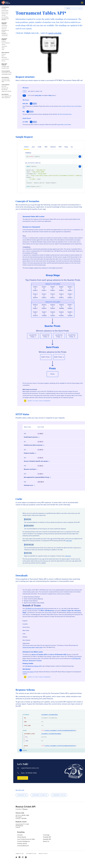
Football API (47, 837)
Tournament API (22, 795)
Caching (3, 15)
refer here (69, 541)
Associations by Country (5, 31)
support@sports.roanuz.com (30, 768)
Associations (4, 25)
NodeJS (53, 147)
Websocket (32, 660)
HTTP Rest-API (76, 658)
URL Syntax (26, 88)
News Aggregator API (6, 96)
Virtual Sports (21, 837)
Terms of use (19, 853)
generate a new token (64, 124)
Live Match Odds (5, 66)
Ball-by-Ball (4, 57)
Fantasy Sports (22, 843)
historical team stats (28, 647)
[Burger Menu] (82, 2)
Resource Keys (5, 12)
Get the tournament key (64, 114)
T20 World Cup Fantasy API (33, 666)
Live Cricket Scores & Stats (26, 839)
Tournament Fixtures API (39, 795)
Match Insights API (6, 97)
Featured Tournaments (5, 33)
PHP (60, 147)
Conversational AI (23, 846)
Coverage (46, 835)
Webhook (25, 660)
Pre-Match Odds (5, 68)
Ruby (66, 147)
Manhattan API (5, 88)
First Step (4, 9)
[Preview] (37, 401)
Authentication (5, 10)
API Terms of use (31, 853)
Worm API (4, 86)
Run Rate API (4, 89)
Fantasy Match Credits (7, 72)
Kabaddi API (47, 839)
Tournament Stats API (59, 795)
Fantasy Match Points (6, 74)
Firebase (39, 660)
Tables (3, 48)
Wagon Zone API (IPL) (6, 91)
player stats (39, 647)
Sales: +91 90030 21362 (29, 773)
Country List (4, 27)
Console (20, 835)
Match (3, 56)
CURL (39, 147)
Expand (25, 750)
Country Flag (4, 35)
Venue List (4, 28)
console (63, 106)
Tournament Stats (6, 79)
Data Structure (5, 14)
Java (33, 147)
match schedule (54, 33)
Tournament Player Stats (6, 81)
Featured (4, 41)
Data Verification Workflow (5, 19)
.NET (45, 147)
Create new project (28, 672)
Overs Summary (5, 59)
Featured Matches (6, 43)
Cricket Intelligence (23, 841)
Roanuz (25, 809)
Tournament (4, 46)
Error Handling (5, 17)
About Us (46, 841)
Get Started (22, 778)
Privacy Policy (43, 853)
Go (72, 147)
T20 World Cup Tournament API (34, 608)
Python (26, 147)
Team (3, 49)
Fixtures (3, 44)
